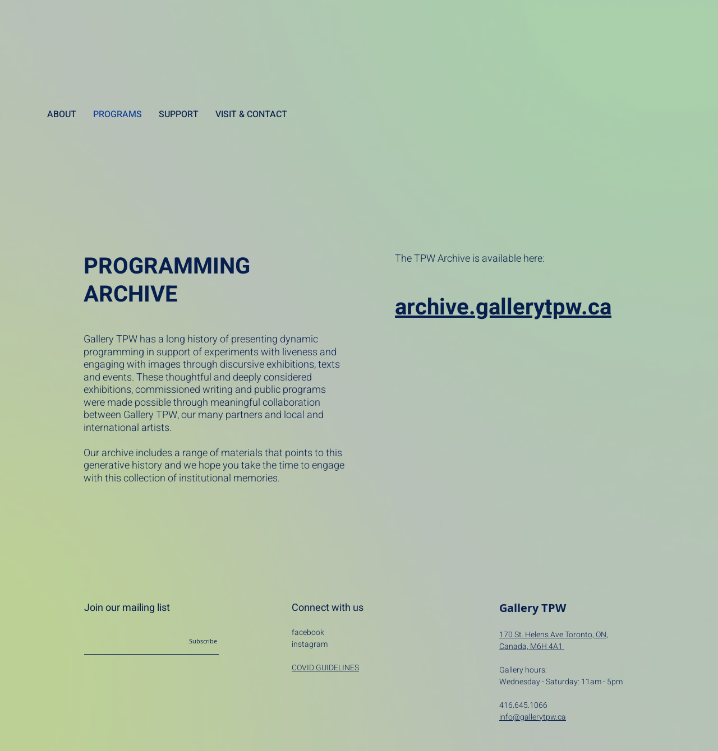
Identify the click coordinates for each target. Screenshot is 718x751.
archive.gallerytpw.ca (503, 307)
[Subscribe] (190, 641)
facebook (308, 632)
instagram (310, 644)
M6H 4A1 (547, 646)
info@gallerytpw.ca (532, 717)
